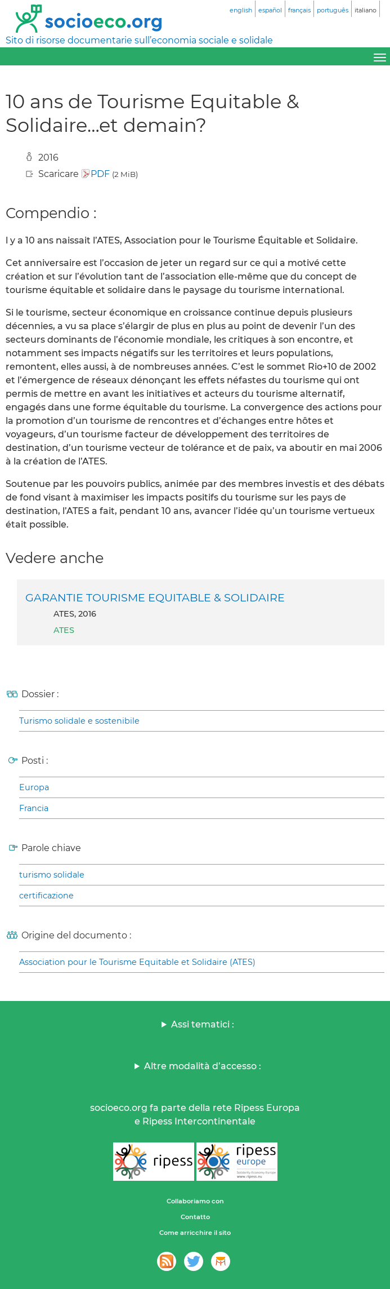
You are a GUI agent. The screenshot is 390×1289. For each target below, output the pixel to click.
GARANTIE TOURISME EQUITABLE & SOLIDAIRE (155, 597)
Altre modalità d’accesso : (202, 1066)
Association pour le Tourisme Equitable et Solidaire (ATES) (137, 962)
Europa (34, 787)
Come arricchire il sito (195, 1233)
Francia (33, 808)
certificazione (46, 896)
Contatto (195, 1217)
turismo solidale (51, 875)
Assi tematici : (202, 1024)
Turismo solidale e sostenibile (79, 721)
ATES (63, 630)
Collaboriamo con (195, 1201)
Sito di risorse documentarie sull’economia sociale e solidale (139, 40)
